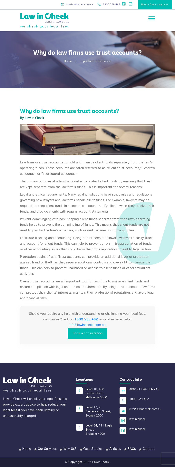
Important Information (95, 61)
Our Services (47, 449)
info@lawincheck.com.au (77, 5)
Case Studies (92, 449)
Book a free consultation (155, 5)
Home (70, 61)
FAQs (132, 449)
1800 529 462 (108, 5)
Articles (115, 449)
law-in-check (137, 419)
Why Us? (69, 449)
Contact (149, 449)
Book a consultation (87, 333)
